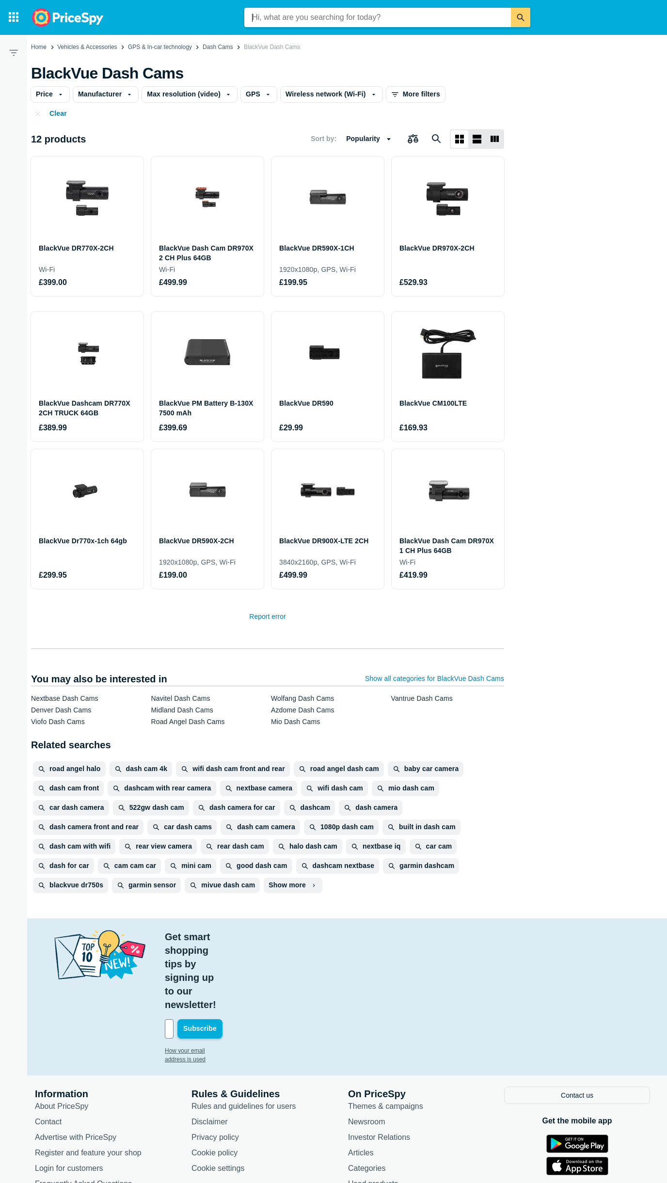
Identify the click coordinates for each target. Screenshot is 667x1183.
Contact (48, 1053)
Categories (366, 1099)
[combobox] (377, 17)
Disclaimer (209, 1053)
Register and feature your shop (88, 1084)
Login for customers (69, 1099)
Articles (360, 1084)
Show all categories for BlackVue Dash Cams (434, 678)
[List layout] (477, 139)
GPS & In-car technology (160, 47)
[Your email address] (230, 961)
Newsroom (366, 1053)
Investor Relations (379, 1068)
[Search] (520, 17)
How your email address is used (206, 982)
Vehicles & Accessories (87, 47)
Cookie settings (217, 1099)
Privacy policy (215, 1068)
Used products (373, 1115)
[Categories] (13, 17)
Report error (267, 616)
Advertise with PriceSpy (75, 1068)
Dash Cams (218, 47)
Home (39, 47)
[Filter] (13, 52)
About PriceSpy (61, 1037)
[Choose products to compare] (413, 139)
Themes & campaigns (385, 1037)
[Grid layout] (459, 139)
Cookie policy (214, 1084)
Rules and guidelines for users (243, 1037)
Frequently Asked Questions (83, 1115)
